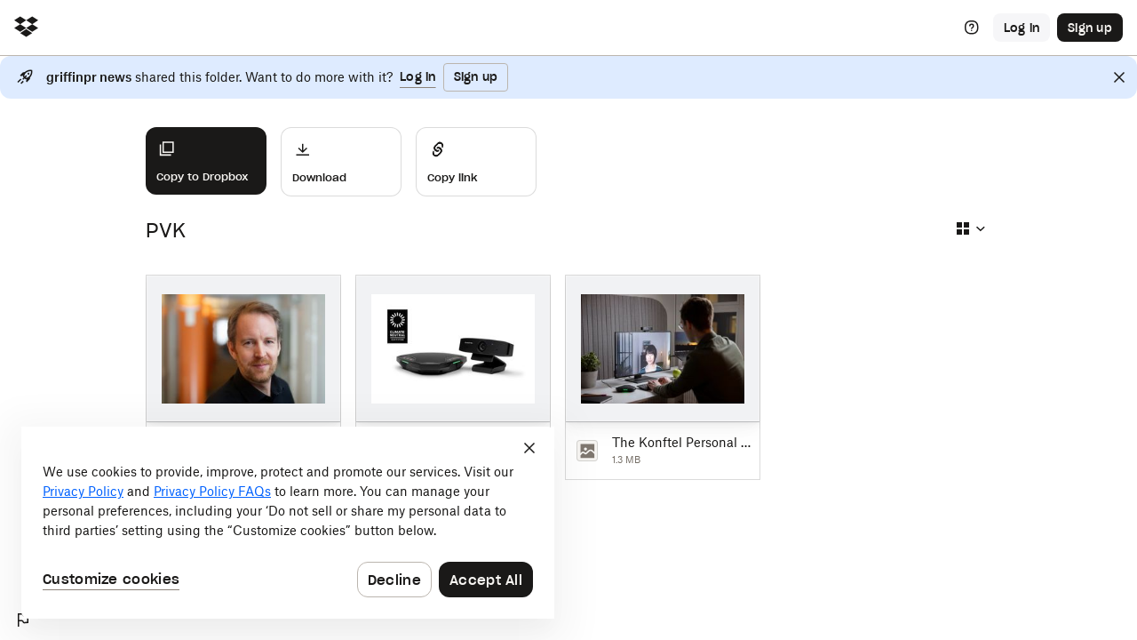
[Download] (341, 161)
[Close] (1119, 77)
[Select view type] (970, 228)
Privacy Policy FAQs (212, 491)
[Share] (476, 161)
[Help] (972, 27)
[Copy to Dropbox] (206, 161)
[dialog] (287, 523)
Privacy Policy (83, 491)
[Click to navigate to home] (26, 28)
